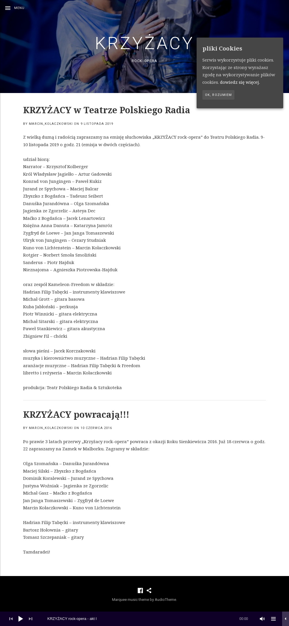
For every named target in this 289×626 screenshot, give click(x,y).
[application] (144, 619)
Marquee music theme (130, 599)
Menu (19, 8)
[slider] (148, 619)
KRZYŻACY (144, 43)
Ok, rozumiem (218, 95)
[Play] (20, 618)
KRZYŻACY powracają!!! (76, 414)
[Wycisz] (262, 618)
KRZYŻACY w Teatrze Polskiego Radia (106, 110)
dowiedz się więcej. (240, 82)
